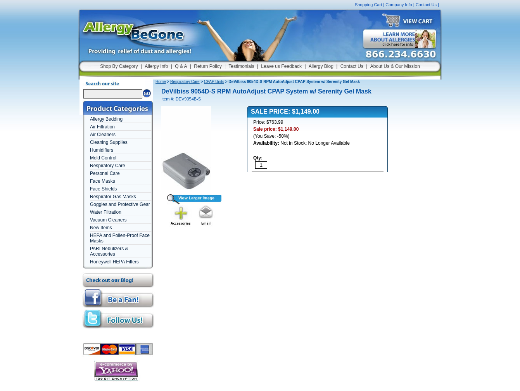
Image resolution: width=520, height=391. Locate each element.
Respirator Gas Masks (113, 196)
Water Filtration (105, 212)
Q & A (181, 66)
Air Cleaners (103, 134)
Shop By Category (119, 66)
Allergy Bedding (106, 119)
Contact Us (426, 4)
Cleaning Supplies (109, 142)
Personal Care (105, 173)
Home (160, 82)
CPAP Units (214, 82)
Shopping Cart (368, 4)
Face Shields (103, 189)
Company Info (398, 4)
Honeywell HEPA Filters (114, 262)
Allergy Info (156, 66)
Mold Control (103, 158)
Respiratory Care (107, 165)
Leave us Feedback (281, 66)
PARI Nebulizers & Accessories (109, 251)
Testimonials (241, 66)
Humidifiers (101, 150)
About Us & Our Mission (395, 66)
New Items (101, 227)
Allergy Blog (321, 66)
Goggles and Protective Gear (120, 204)
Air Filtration (102, 127)
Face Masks (102, 181)
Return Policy (207, 66)
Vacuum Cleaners (108, 220)
